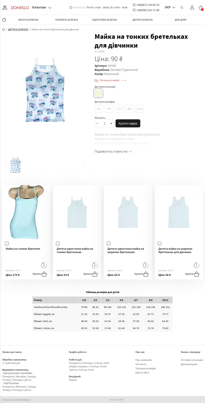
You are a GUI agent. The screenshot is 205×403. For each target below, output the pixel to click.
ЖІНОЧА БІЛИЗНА (28, 19)
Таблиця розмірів (112, 80)
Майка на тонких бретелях (23, 248)
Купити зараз (128, 123)
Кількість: (100, 117)
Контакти (140, 364)
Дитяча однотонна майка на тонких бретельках (75, 250)
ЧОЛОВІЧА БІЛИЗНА (66, 19)
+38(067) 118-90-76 (146, 5)
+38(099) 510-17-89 (146, 10)
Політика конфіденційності (16, 399)
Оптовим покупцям (192, 360)
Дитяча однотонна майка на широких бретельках (125, 250)
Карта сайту (142, 372)
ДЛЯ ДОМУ (181, 19)
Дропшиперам (189, 364)
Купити (40, 274)
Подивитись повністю (113, 151)
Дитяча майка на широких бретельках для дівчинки (175, 250)
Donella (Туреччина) (124, 70)
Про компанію (143, 360)
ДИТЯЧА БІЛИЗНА (143, 19)
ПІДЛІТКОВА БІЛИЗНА (104, 19)
